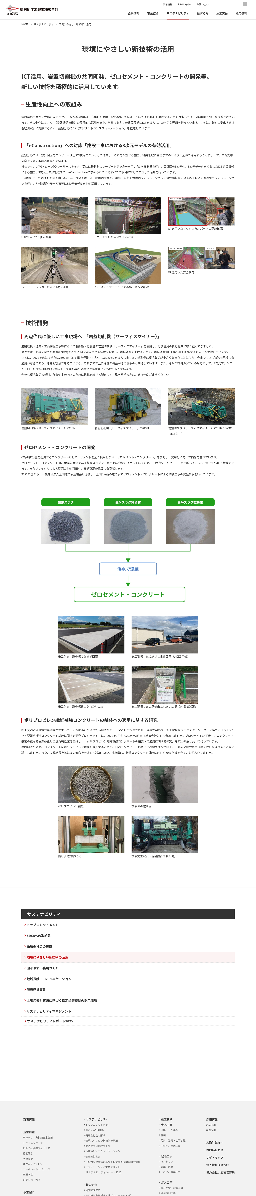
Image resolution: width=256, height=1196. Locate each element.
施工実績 (222, 13)
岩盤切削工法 (93, 1190)
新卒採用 (211, 1125)
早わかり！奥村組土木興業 (38, 1137)
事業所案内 (29, 1174)
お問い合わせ (204, 4)
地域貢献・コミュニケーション (49, 978)
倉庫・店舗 (167, 1167)
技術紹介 (202, 13)
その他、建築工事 (171, 1172)
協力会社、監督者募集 (220, 1172)
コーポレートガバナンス (36, 1169)
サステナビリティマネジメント (49, 1011)
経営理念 (28, 1153)
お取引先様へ (184, 4)
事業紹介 (153, 13)
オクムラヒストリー (34, 1164)
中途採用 (211, 1130)
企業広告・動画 (31, 1179)
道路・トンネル (169, 1130)
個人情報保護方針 (217, 1165)
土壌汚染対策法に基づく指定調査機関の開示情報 (62, 1000)
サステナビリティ (178, 13)
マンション (167, 1161)
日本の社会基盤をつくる (36, 1148)
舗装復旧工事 (168, 1193)
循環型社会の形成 (39, 946)
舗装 (163, 1135)
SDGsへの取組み (39, 935)
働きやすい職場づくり (43, 968)
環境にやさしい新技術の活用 (75, 24)
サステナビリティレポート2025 (50, 1021)
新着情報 (167, 4)
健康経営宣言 (36, 989)
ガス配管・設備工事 (172, 1187)
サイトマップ (214, 1157)
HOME (24, 24)
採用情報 (241, 13)
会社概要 (28, 1158)
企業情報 (133, 13)
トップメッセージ (33, 1143)
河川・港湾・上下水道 (173, 1140)
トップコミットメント (43, 924)
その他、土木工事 (171, 1145)
